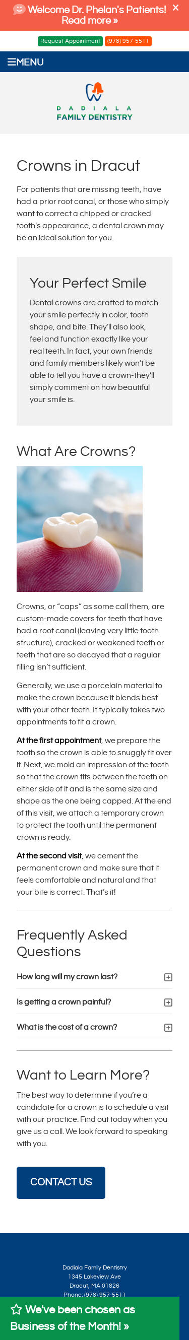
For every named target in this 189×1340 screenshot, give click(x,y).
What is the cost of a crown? (67, 1027)
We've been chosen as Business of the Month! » (72, 1318)
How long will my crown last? (67, 977)
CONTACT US (61, 1182)
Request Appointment (70, 41)
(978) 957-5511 (128, 41)
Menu (25, 62)
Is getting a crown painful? (64, 1002)
